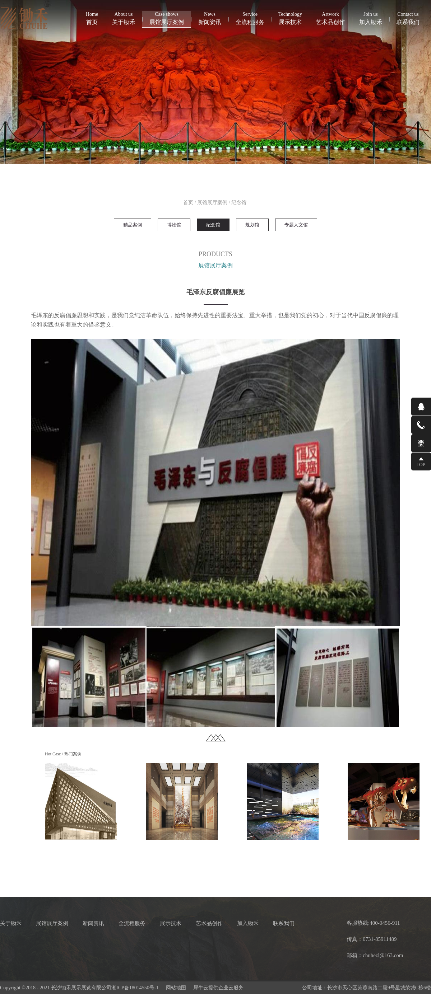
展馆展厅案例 (212, 202)
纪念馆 (238, 202)
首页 (92, 18)
